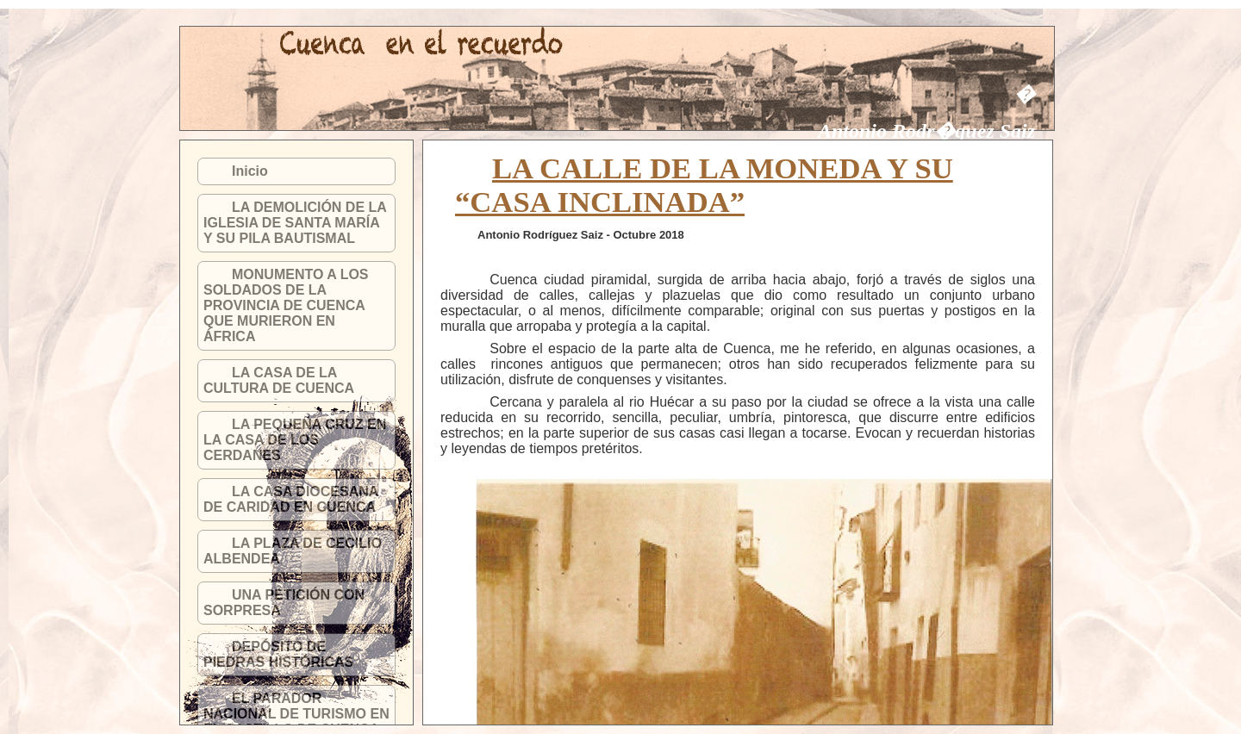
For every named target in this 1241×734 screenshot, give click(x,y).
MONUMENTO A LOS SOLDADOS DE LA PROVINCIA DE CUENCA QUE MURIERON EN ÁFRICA (286, 305)
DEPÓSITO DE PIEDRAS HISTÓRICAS (278, 654)
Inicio (250, 171)
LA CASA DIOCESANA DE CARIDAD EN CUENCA (290, 499)
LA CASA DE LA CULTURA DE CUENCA (278, 380)
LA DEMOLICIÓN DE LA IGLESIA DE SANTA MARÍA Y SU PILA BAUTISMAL (294, 223)
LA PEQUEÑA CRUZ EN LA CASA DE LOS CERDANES (294, 440)
